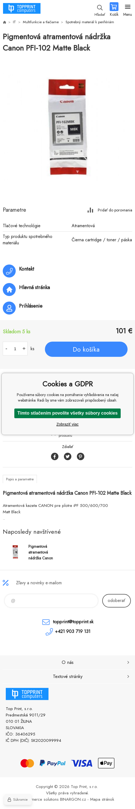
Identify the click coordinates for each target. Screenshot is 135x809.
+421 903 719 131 (72, 631)
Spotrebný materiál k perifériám (90, 22)
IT (14, 22)
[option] (67, 127)
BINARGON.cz (73, 799)
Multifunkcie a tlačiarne (41, 22)
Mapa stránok (102, 799)
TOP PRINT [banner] (21, 9)
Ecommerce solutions (40, 799)
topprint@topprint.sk (73, 621)
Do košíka (86, 349)
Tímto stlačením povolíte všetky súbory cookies (67, 413)
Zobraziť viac (67, 424)
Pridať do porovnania (115, 210)
